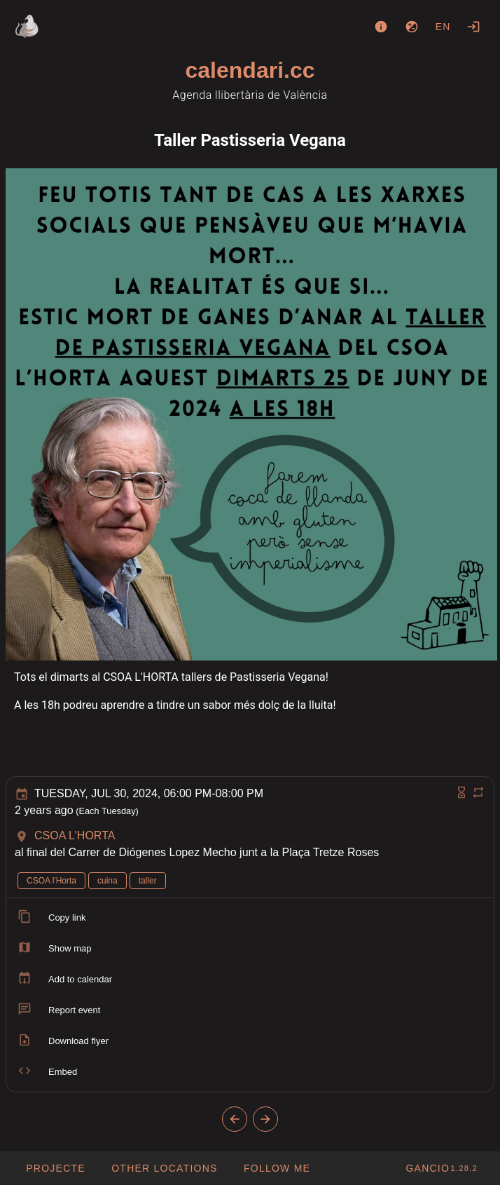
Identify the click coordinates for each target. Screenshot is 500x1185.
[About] (381, 26)
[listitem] (250, 918)
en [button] (443, 26)
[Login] (473, 26)
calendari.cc (250, 70)
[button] (164, 1168)
